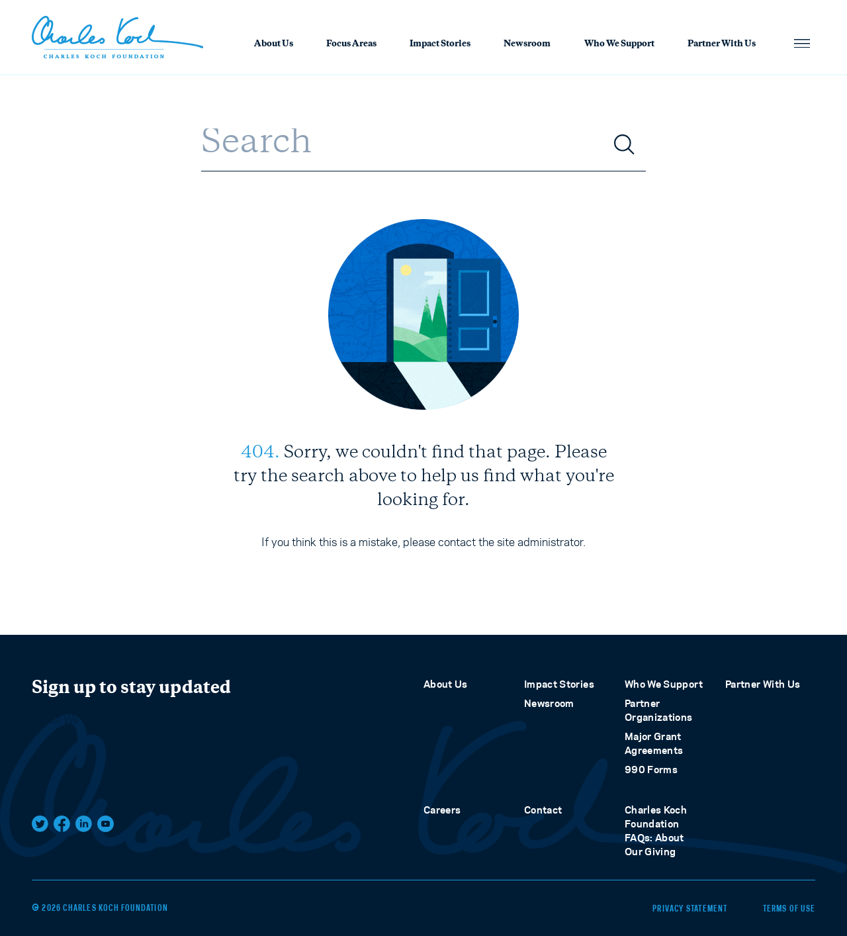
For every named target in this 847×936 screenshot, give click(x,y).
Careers (442, 810)
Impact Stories (440, 44)
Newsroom (527, 44)
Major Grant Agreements (654, 743)
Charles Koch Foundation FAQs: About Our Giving (656, 831)
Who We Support (619, 44)
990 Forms (651, 769)
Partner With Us (722, 44)
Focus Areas (351, 44)
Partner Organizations (659, 710)
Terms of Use (789, 908)
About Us (273, 44)
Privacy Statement (687, 908)
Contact (543, 810)
